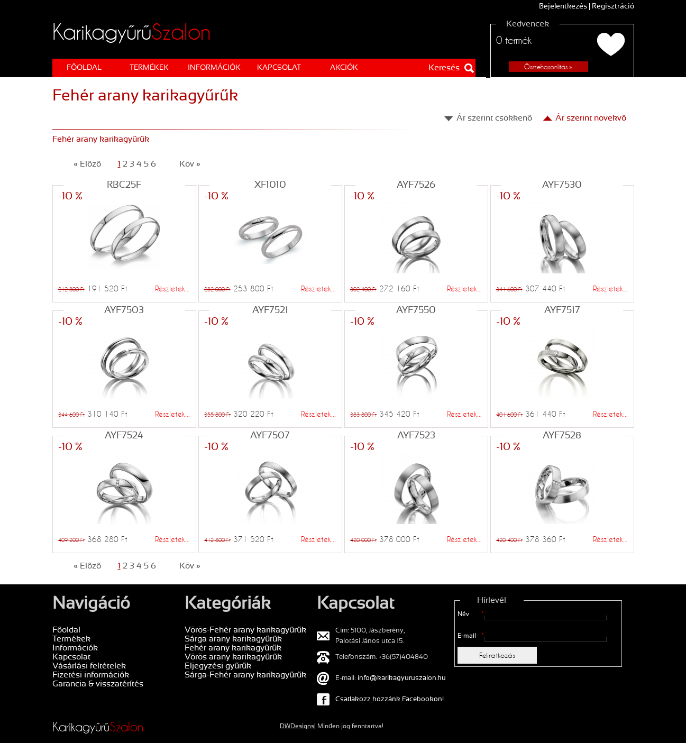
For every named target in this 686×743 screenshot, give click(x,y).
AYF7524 (124, 436)
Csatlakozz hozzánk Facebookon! (389, 699)
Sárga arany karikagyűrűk (233, 639)
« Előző (87, 164)
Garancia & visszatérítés (97, 684)
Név (471, 614)
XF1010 (270, 185)
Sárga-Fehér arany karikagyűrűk (245, 675)
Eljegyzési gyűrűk (218, 666)
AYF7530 (562, 185)
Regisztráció (613, 6)
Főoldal (84, 68)
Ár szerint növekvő (590, 118)
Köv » (189, 164)
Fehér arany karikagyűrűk (233, 648)
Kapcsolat (279, 68)
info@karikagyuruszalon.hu (402, 678)
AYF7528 (562, 436)
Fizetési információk (90, 675)
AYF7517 (562, 310)
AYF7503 (124, 310)
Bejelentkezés (563, 6)
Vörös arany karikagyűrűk (233, 657)
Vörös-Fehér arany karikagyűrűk (245, 630)
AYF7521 (270, 310)
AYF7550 (416, 310)
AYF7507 (270, 436)
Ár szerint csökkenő (494, 118)
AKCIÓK (344, 68)
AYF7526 (416, 185)
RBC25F (124, 185)
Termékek (149, 68)
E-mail (471, 636)
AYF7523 (416, 436)
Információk (214, 68)
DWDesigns (297, 726)
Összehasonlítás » (548, 66)
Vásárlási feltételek (89, 666)
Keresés (444, 68)
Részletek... (172, 288)
